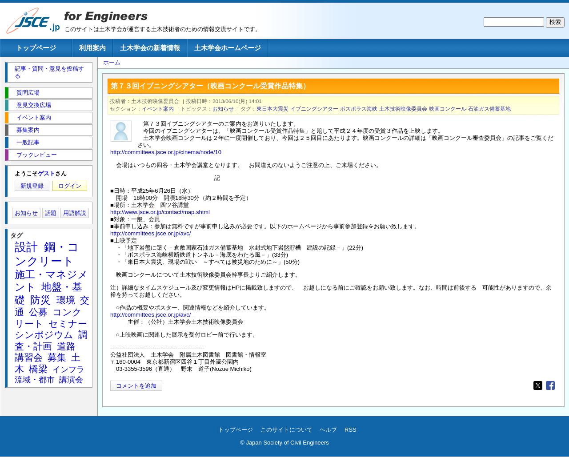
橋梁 (38, 369)
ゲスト (46, 173)
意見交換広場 (33, 105)
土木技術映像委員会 (403, 108)
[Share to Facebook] (550, 385)
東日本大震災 (272, 108)
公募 (38, 312)
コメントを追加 (136, 385)
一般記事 (28, 142)
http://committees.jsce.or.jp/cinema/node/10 (165, 152)
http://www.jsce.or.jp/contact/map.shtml (160, 212)
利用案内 (92, 48)
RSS (351, 429)
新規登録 (32, 186)
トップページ (36, 48)
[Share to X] (537, 385)
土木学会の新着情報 (150, 48)
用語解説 (74, 213)
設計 (26, 247)
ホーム (111, 62)
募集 (57, 357)
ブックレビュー (36, 154)
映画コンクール (447, 108)
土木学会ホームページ (227, 48)
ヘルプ (328, 429)
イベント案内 (158, 108)
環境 (65, 300)
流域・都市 (35, 379)
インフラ (68, 369)
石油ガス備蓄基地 (489, 108)
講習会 (29, 357)
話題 (50, 213)
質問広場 (28, 92)
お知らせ (223, 108)
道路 (66, 346)
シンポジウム (44, 335)
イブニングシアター (314, 108)
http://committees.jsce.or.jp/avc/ (150, 233)
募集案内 (28, 130)
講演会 (71, 379)
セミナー (67, 323)
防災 (40, 300)
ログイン (69, 186)
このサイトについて (286, 429)
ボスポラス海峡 (358, 108)
